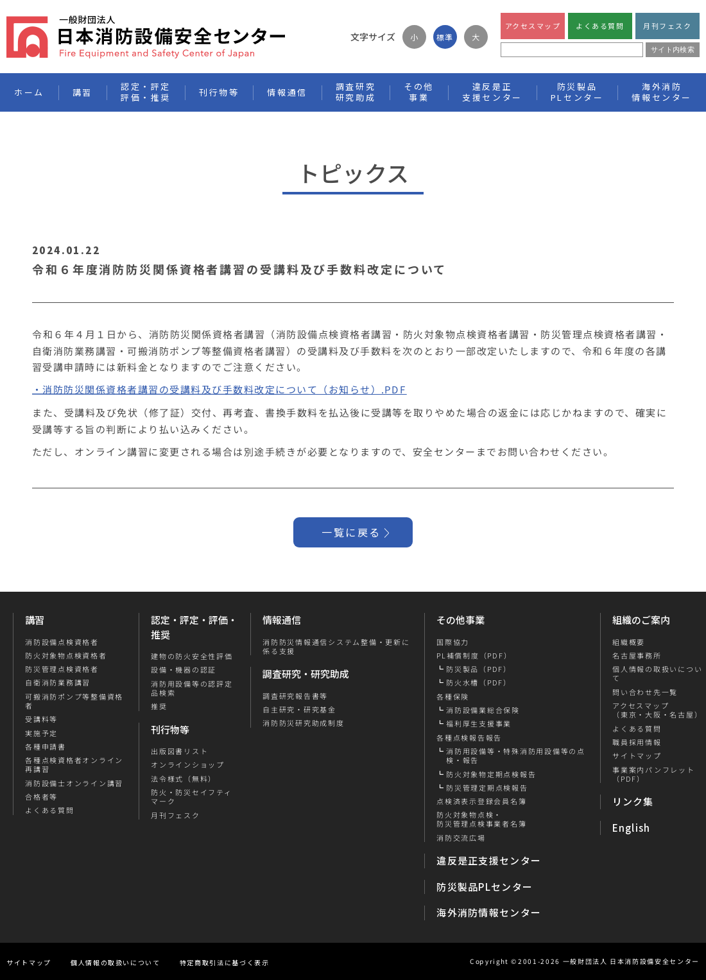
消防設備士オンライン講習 (74, 782)
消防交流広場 (461, 837)
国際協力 (452, 641)
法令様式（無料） (183, 778)
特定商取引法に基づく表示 (225, 962)
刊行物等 (170, 729)
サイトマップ (636, 755)
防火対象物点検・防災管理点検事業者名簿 (481, 819)
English (631, 827)
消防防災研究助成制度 (304, 722)
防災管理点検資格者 (62, 668)
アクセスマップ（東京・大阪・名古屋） (657, 710)
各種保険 (452, 696)
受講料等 (41, 718)
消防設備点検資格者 (62, 641)
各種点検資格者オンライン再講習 (74, 764)
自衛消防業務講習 (57, 682)
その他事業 (460, 619)
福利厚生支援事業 (479, 723)
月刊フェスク (667, 26)
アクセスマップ (533, 26)
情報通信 (282, 619)
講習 (34, 619)
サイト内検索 (672, 49)
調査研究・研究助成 (306, 673)
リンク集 (633, 801)
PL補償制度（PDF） (474, 655)
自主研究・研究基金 (299, 709)
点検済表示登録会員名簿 (481, 800)
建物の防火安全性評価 (192, 655)
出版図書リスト (179, 750)
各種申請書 (45, 746)
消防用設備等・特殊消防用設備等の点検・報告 (515, 755)
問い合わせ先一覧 (644, 691)
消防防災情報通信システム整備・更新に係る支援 (336, 646)
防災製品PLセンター (484, 886)
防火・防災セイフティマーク (191, 796)
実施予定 (41, 732)
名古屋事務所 (636, 655)
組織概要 (628, 641)
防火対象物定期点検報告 (491, 773)
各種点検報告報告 (469, 737)
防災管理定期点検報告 (487, 787)
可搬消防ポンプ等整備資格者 (74, 701)
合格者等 (41, 796)
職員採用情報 (636, 741)
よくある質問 (600, 26)
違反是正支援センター (488, 860)
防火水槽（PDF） (479, 682)
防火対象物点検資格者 (66, 655)
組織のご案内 (641, 619)
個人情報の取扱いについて (115, 962)
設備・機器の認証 (183, 669)
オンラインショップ (188, 764)
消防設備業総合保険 (483, 709)
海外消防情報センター (662, 91)
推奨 (159, 705)
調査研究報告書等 (295, 695)
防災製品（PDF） (479, 668)
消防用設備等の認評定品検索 (192, 688)
